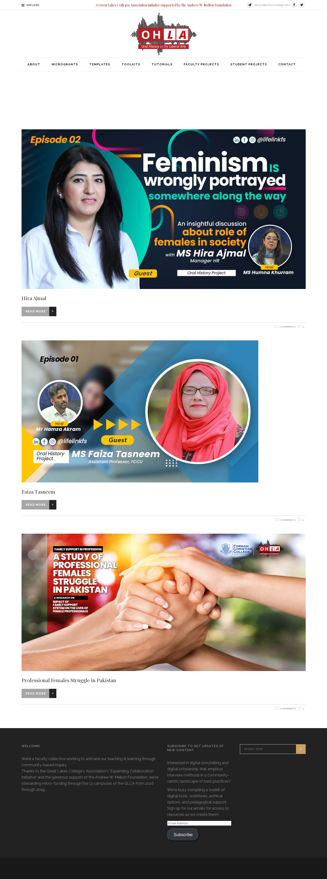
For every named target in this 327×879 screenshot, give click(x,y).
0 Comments (288, 326)
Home (128, 94)
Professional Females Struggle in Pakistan (69, 680)
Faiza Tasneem (38, 491)
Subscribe (183, 834)
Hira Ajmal (34, 298)
